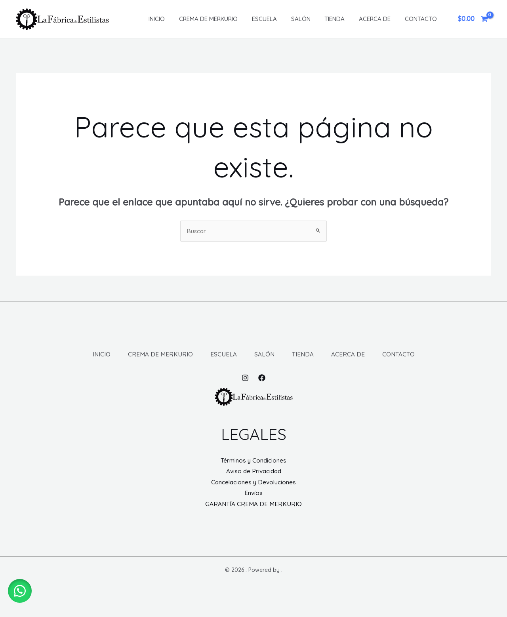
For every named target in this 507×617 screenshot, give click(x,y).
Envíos (253, 505)
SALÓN (305, 19)
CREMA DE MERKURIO (217, 19)
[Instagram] (245, 388)
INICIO (168, 19)
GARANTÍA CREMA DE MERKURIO (253, 516)
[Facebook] (261, 388)
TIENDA (337, 19)
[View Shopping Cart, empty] (472, 19)
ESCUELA (271, 19)
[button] (20, 589)
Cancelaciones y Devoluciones (253, 494)
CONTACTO (418, 19)
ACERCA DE (375, 19)
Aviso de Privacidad (253, 482)
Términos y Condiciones (254, 471)
